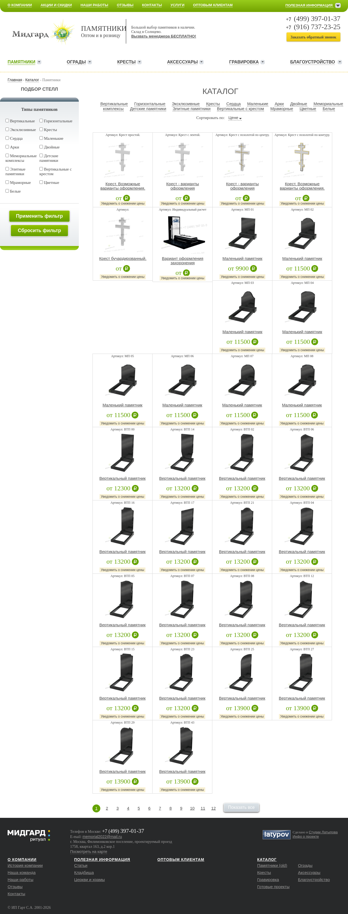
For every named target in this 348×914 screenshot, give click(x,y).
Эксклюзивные (20, 129)
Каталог (32, 80)
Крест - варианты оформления (182, 186)
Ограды (76, 62)
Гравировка (244, 62)
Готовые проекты (273, 886)
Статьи (81, 865)
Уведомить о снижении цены (122, 203)
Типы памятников (39, 109)
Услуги (177, 5)
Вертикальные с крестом (240, 108)
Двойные (49, 147)
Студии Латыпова (323, 832)
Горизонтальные (55, 121)
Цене (233, 117)
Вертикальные (20, 121)
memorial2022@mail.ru (102, 836)
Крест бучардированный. (123, 258)
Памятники (21, 62)
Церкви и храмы (89, 879)
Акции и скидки (56, 5)
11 (203, 808)
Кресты (126, 62)
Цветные (49, 182)
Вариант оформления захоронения (182, 260)
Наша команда (22, 872)
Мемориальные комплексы (21, 158)
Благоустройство (314, 879)
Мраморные (18, 182)
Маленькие (51, 138)
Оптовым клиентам (213, 5)
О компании (20, 5)
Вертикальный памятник (122, 478)
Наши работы (94, 5)
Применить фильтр (39, 216)
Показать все (241, 807)
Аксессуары (182, 62)
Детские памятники (48, 158)
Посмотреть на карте (88, 851)
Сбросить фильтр (39, 230)
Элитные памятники (15, 171)
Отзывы (125, 5)
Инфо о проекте (306, 836)
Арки (12, 147)
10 (192, 808)
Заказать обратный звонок (313, 37)
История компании (25, 865)
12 (213, 808)
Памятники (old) (272, 865)
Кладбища (84, 872)
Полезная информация (309, 5)
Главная (15, 80)
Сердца (14, 138)
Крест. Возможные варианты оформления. (122, 186)
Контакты (152, 5)
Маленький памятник (242, 258)
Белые (13, 191)
